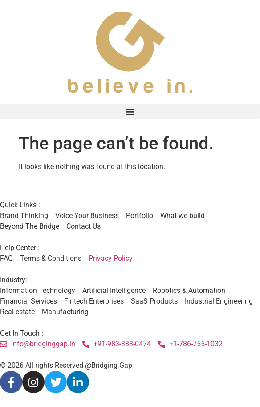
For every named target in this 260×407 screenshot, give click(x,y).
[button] (130, 111)
